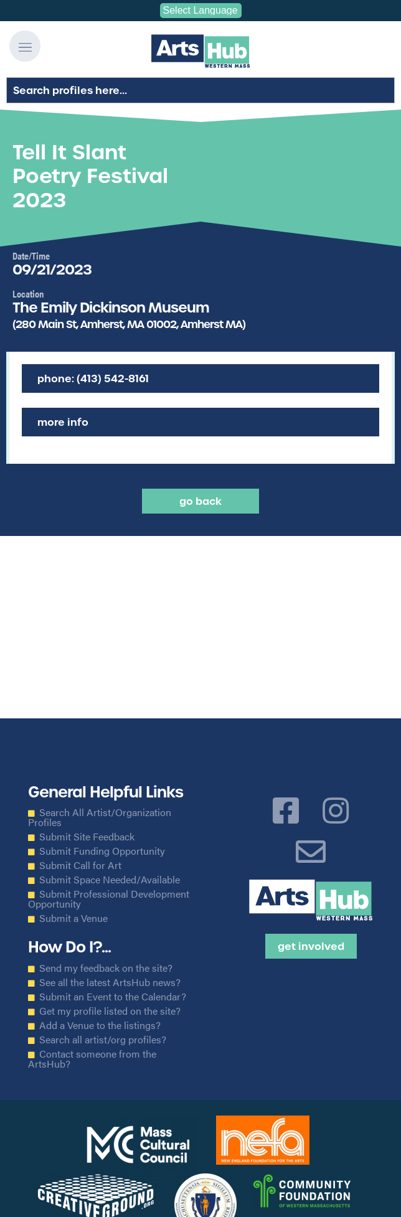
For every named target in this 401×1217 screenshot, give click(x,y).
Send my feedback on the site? (105, 968)
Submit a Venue (73, 918)
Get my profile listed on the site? (110, 1011)
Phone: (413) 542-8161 (93, 378)
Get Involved (311, 946)
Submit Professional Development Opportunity (108, 899)
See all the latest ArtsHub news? (110, 982)
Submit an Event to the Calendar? (112, 997)
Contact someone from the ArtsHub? (92, 1059)
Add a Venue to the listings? (100, 1025)
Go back (200, 501)
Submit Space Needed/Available (109, 880)
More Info (62, 422)
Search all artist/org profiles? (102, 1040)
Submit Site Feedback (86, 837)
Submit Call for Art (80, 865)
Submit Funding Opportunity (102, 851)
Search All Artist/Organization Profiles (99, 817)
